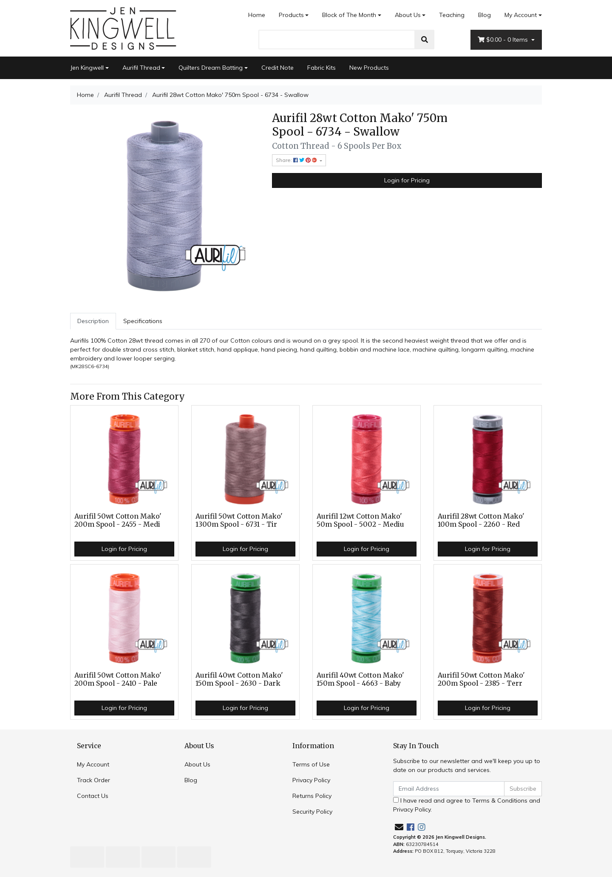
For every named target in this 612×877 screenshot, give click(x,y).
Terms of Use (311, 764)
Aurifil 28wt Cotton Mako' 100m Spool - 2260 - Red (481, 520)
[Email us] (399, 827)
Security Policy (312, 811)
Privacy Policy (311, 780)
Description (93, 321)
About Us (408, 15)
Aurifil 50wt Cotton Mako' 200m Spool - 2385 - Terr (481, 679)
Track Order (93, 780)
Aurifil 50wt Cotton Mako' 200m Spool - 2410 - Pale (118, 679)
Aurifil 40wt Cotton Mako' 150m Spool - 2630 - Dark (239, 679)
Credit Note (277, 67)
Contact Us (92, 796)
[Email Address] (448, 788)
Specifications (142, 321)
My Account (93, 764)
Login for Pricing (407, 180)
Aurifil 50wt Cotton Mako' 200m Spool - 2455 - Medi (118, 520)
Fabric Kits (321, 67)
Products (291, 15)
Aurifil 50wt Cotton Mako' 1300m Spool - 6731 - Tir (239, 520)
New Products (369, 67)
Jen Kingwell (87, 67)
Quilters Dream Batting (210, 67)
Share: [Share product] (297, 160)
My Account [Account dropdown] (520, 15)
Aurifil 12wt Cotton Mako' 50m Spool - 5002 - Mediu (360, 520)
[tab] (93, 321)
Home (256, 15)
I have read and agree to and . (466, 805)
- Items (504, 39)
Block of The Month (349, 15)
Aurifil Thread (141, 67)
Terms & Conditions (499, 800)
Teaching (452, 15)
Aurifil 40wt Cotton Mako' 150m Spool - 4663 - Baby (360, 679)
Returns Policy (312, 796)
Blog (484, 15)
